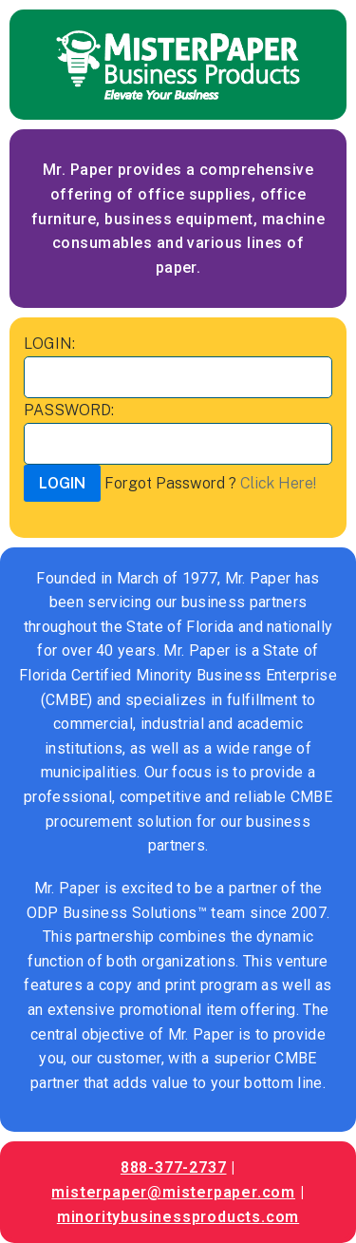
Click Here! (278, 483)
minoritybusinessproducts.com (178, 1217)
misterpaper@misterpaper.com (173, 1192)
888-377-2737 (174, 1167)
